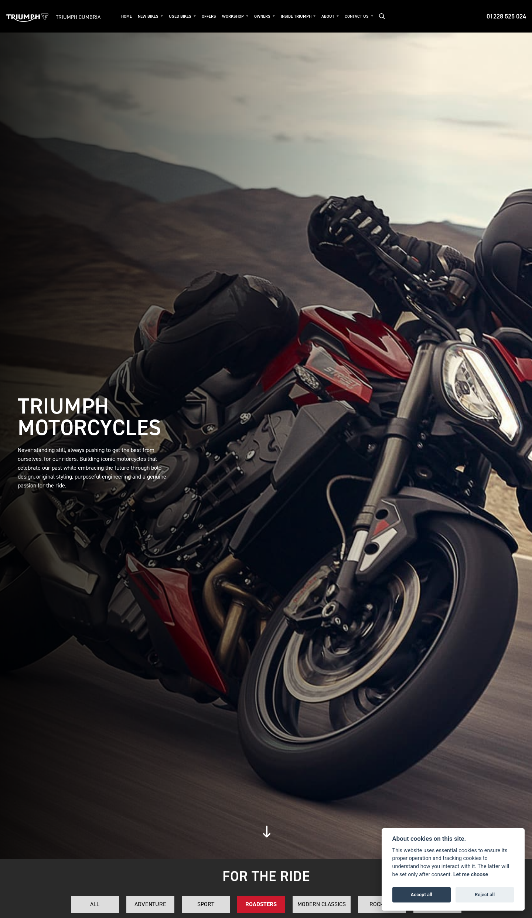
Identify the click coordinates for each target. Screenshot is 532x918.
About (328, 16)
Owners (263, 16)
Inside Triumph (297, 16)
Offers (209, 16)
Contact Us (357, 16)
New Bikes (149, 16)
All (94, 904)
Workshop (233, 16)
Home (126, 16)
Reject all (485, 894)
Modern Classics (321, 904)
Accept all (421, 894)
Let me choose (470, 874)
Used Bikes (180, 16)
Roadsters (261, 904)
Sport (205, 904)
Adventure (150, 904)
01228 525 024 (506, 16)
